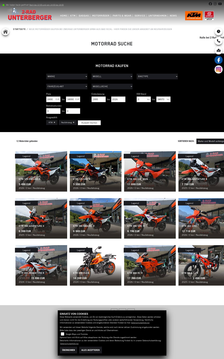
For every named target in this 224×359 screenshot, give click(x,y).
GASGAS (84, 15)
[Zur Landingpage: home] (5, 31)
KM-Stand (141, 94)
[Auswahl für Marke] (66, 76)
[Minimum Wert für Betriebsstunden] (53, 111)
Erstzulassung (97, 94)
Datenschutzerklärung (140, 322)
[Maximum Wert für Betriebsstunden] (73, 111)
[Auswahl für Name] (112, 76)
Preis (48, 94)
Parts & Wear (122, 15)
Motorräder (101, 15)
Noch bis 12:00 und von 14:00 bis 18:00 (47, 5)
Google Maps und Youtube (77, 334)
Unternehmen (158, 15)
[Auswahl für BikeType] (157, 76)
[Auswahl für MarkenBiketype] (112, 86)
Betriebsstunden (54, 105)
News (173, 15)
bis (63, 99)
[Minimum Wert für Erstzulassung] (98, 99)
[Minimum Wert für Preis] (53, 99)
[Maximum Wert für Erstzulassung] (118, 99)
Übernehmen (68, 350)
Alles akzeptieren (90, 350)
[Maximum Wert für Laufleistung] (163, 99)
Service (140, 15)
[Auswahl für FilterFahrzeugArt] (66, 86)
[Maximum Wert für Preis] (73, 99)
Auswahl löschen (89, 122)
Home (63, 15)
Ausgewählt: (52, 117)
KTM (73, 15)
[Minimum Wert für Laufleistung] (144, 99)
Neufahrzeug (67, 122)
